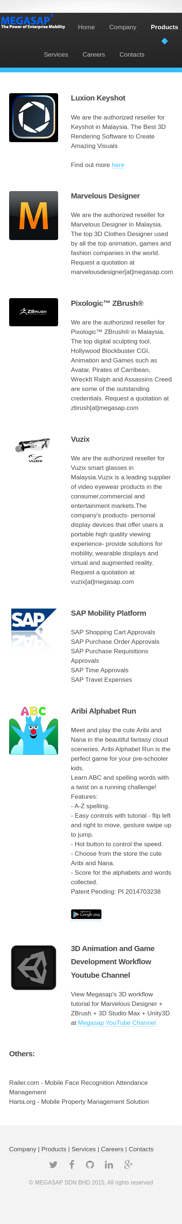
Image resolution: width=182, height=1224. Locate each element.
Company (122, 27)
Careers (94, 54)
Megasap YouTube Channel (117, 1022)
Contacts (132, 54)
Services (56, 54)
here (118, 164)
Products (164, 27)
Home (86, 27)
